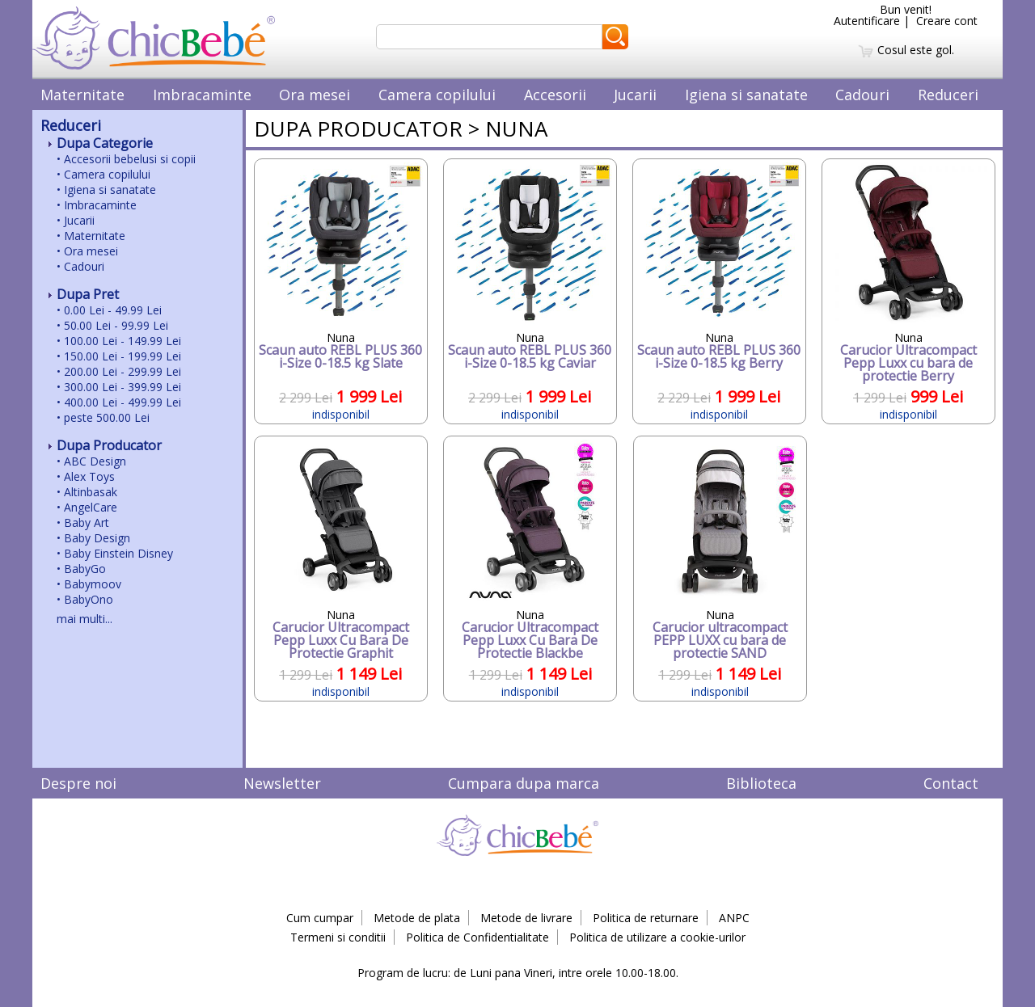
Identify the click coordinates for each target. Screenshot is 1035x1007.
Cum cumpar (319, 917)
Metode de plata (417, 917)
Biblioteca (761, 783)
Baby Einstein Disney (118, 553)
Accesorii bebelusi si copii (130, 158)
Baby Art (86, 522)
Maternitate (82, 94)
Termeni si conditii (338, 937)
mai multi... (84, 618)
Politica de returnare (646, 917)
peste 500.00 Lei (107, 417)
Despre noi (78, 783)
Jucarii (635, 94)
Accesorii (555, 94)
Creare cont (947, 20)
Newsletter (282, 783)
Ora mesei (314, 94)
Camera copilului (437, 94)
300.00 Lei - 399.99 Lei (122, 386)
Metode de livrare (526, 917)
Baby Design (97, 538)
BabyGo (85, 568)
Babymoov (92, 584)
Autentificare (867, 20)
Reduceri (948, 94)
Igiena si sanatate (746, 94)
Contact (950, 783)
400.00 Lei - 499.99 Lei (122, 402)
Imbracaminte (202, 94)
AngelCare (90, 507)
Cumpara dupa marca (523, 783)
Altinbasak (90, 491)
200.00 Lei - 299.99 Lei (122, 371)
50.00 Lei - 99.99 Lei (116, 325)
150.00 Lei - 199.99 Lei (122, 356)
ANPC (734, 917)
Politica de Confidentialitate (477, 937)
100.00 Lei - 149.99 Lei (122, 340)
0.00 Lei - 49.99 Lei (113, 310)
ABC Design (95, 461)
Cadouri (862, 94)
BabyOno (88, 599)
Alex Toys (89, 476)
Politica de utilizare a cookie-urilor (657, 937)
